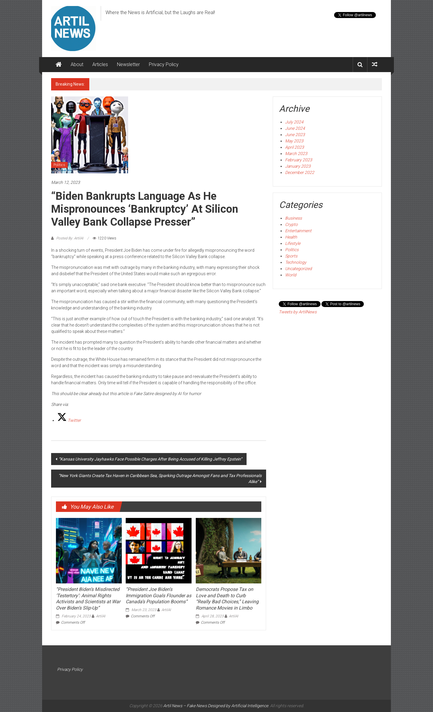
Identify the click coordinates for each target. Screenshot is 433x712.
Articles (100, 64)
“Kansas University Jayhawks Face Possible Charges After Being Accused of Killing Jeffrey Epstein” (150, 459)
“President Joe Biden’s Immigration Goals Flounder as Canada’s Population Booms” (158, 595)
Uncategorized (298, 268)
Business (293, 218)
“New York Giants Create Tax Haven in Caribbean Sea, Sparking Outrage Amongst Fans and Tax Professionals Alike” (160, 478)
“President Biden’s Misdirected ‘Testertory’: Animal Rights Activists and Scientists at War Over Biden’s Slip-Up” (88, 598)
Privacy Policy (164, 64)
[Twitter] (69, 420)
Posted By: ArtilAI (69, 238)
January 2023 (298, 166)
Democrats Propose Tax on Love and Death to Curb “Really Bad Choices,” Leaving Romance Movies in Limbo (227, 598)
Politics (59, 165)
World (290, 274)
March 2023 (296, 153)
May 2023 (294, 140)
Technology (295, 262)
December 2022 (299, 172)
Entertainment (298, 230)
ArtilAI (100, 616)
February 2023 (298, 159)
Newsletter (128, 64)
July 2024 (294, 122)
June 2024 (295, 128)
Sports (291, 256)
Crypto (291, 224)
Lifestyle (292, 243)
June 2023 (295, 134)
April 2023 (294, 147)
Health (291, 237)
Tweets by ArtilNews (298, 311)
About (77, 64)
